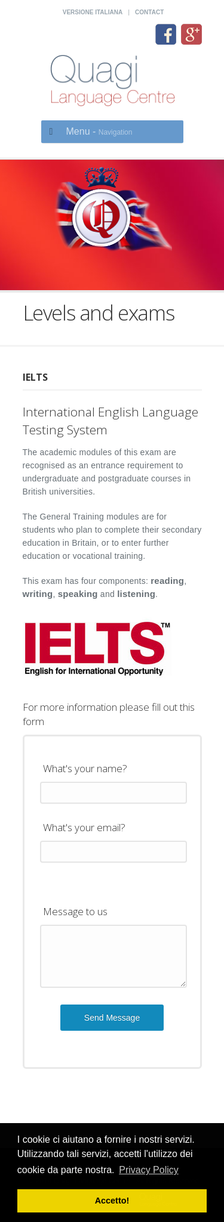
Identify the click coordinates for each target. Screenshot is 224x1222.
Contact (149, 12)
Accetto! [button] (112, 1200)
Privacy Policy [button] (149, 1170)
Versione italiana (92, 12)
